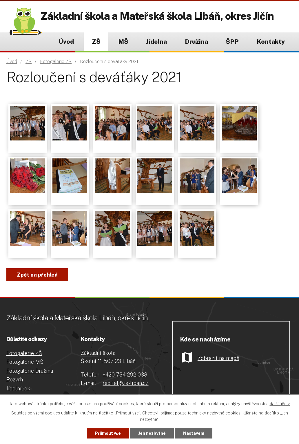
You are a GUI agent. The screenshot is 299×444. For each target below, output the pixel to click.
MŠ (123, 41)
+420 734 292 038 (125, 375)
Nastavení (193, 433)
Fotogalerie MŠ (24, 362)
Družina (196, 41)
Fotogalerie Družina (29, 371)
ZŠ (96, 41)
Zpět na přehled (37, 275)
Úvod (66, 41)
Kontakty (271, 41)
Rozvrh (14, 380)
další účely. (280, 403)
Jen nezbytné (152, 433)
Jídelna (156, 41)
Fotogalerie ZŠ (56, 61)
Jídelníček (18, 388)
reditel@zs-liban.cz (125, 383)
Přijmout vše (108, 433)
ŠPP (232, 41)
